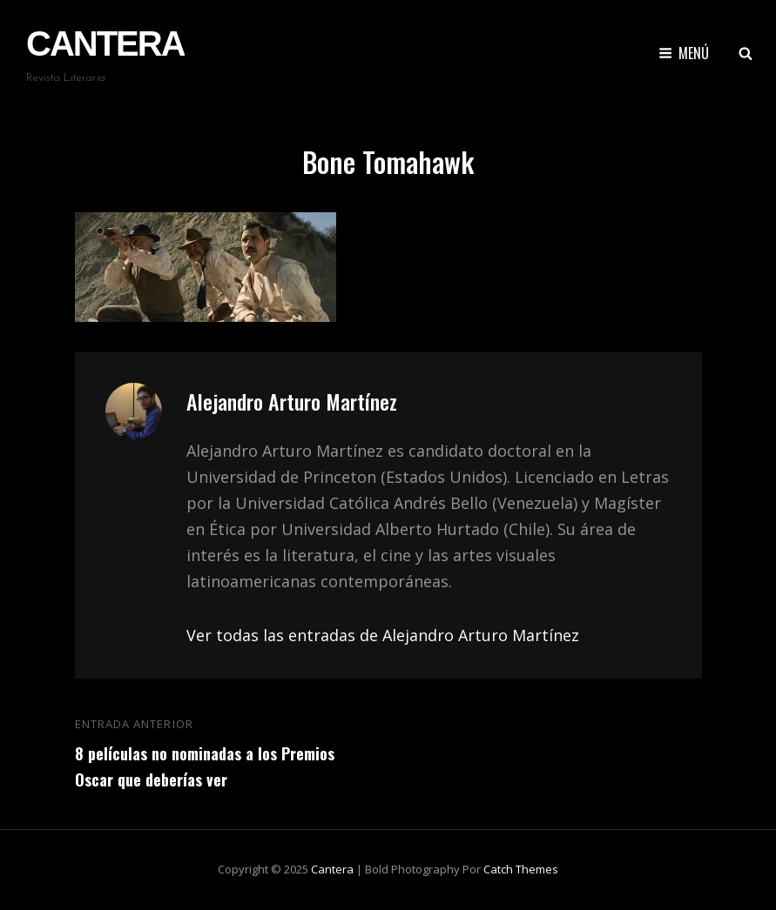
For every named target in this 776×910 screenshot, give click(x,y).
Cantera (105, 43)
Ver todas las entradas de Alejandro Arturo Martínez (382, 635)
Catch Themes (520, 869)
